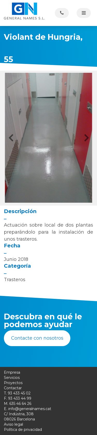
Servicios (12, 377)
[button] (10, 138)
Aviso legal (13, 424)
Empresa (12, 372)
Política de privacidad (23, 429)
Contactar (13, 388)
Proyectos (13, 382)
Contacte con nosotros (37, 338)
